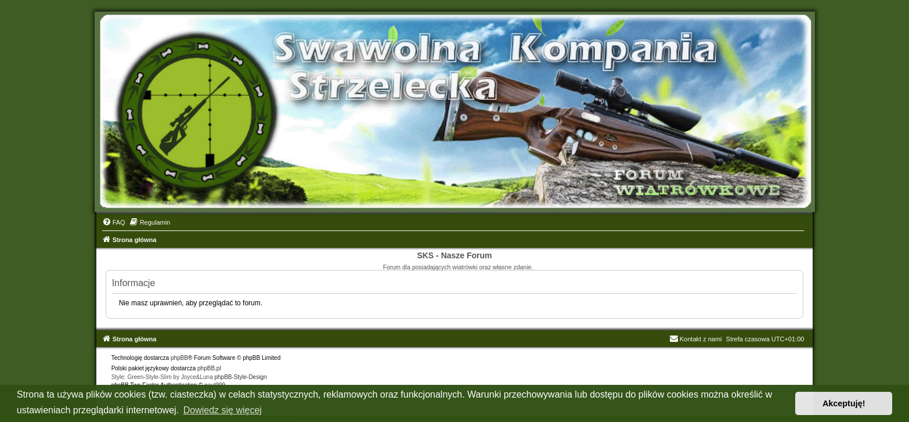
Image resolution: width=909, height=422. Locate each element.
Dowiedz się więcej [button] (222, 410)
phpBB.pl (209, 368)
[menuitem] (113, 222)
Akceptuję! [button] (844, 403)
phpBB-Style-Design (240, 377)
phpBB (179, 358)
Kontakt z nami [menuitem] (695, 339)
